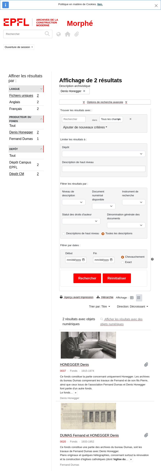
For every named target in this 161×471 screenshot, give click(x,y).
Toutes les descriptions (119, 233)
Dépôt (65, 147)
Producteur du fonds (20, 118)
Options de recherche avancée (105, 102)
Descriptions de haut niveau (82, 233)
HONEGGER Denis (74, 364)
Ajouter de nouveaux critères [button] (84, 127)
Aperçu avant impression (76, 297)
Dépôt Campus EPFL (24, 165)
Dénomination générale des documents (123, 216)
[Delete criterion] (130, 119)
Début (68, 253)
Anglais (24, 103)
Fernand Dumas (24, 139)
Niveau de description (68, 193)
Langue (14, 89)
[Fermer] (156, 5)
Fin (95, 253)
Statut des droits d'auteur (76, 214)
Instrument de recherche (130, 193)
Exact (128, 262)
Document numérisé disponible (98, 195)
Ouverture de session (18, 47)
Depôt (13, 149)
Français (24, 109)
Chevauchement (134, 256)
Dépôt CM (24, 174)
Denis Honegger (24, 133)
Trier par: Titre (98, 306)
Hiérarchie (105, 297)
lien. (100, 4)
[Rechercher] (23, 34)
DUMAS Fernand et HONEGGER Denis (89, 435)
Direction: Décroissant (131, 306)
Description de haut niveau (77, 162)
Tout (12, 125)
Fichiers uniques (24, 96)
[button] (67, 34)
